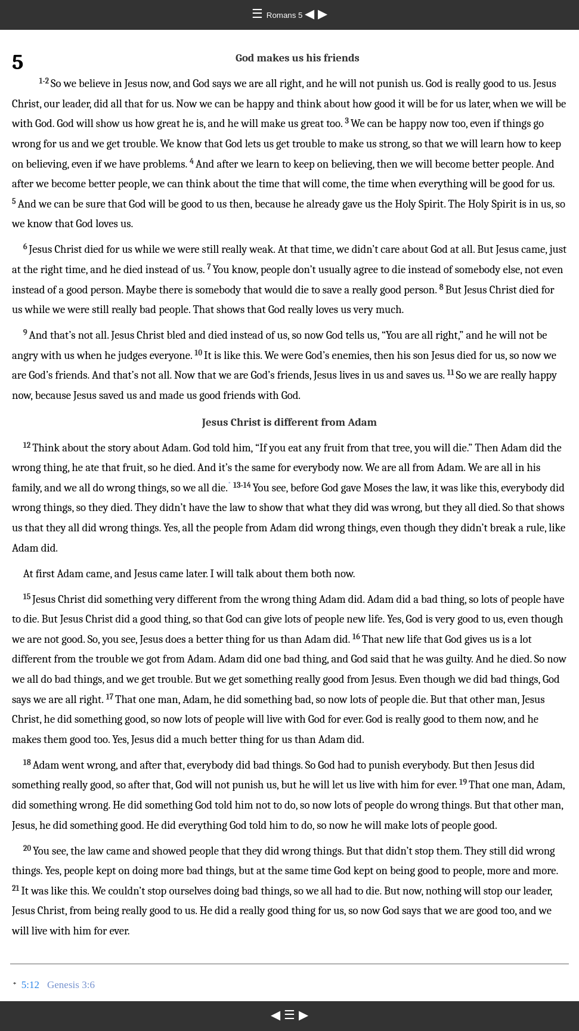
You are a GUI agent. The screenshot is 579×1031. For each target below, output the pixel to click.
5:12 (30, 984)
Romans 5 (286, 15)
